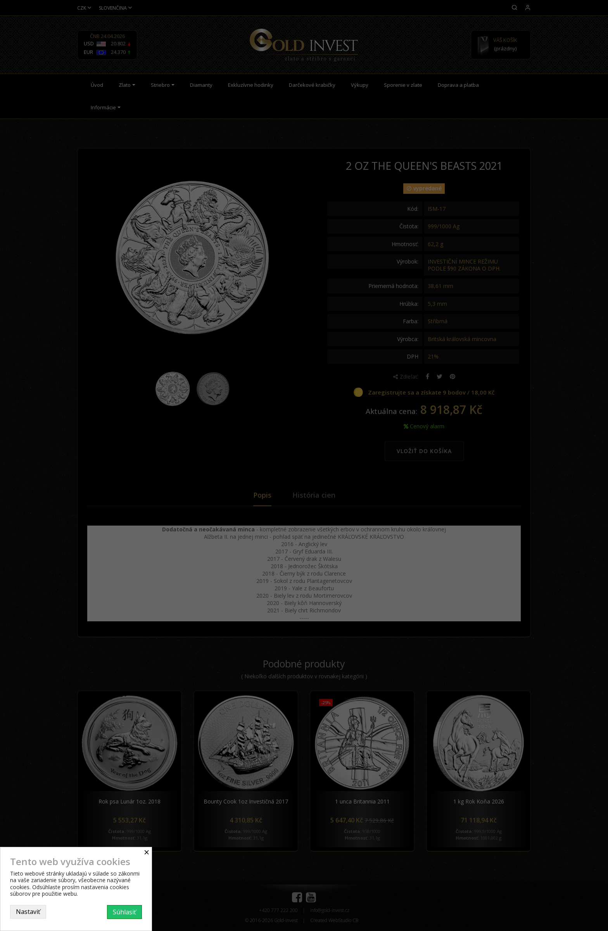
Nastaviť (28, 911)
